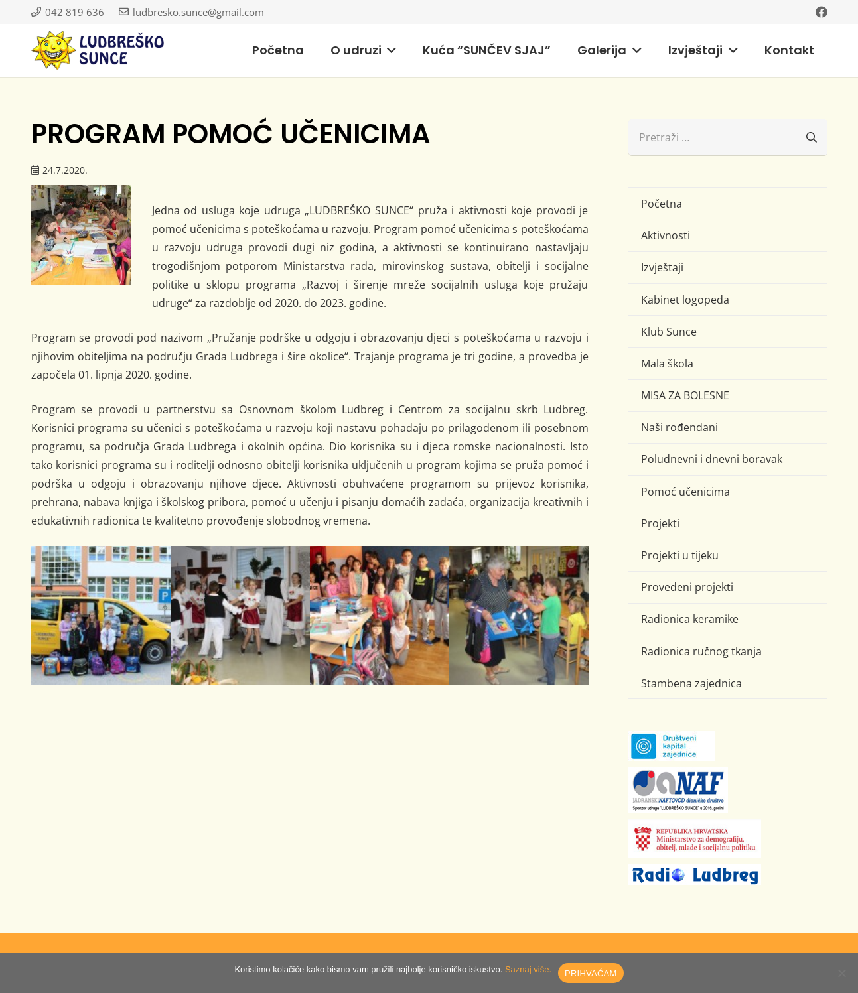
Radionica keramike (690, 619)
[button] (389, 50)
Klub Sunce (669, 331)
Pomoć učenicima (685, 491)
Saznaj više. (528, 969)
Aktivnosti (665, 235)
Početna (661, 203)
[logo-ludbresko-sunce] (97, 50)
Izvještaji (662, 267)
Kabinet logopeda (685, 300)
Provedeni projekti (687, 587)
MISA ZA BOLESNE (685, 395)
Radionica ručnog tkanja (701, 651)
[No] (841, 973)
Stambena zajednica (691, 683)
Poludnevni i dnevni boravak (711, 459)
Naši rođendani (679, 427)
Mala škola (667, 363)
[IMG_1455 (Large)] (240, 615)
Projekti (660, 523)
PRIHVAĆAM (591, 973)
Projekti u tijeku (680, 555)
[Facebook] (821, 12)
